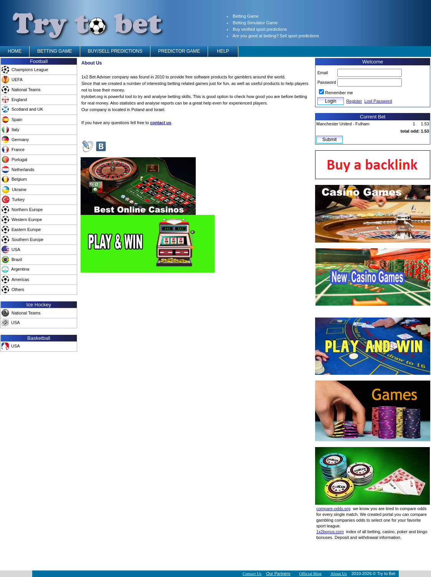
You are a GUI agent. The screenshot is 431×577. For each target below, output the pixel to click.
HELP (223, 51)
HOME (14, 51)
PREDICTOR (179, 51)
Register (354, 101)
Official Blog (310, 573)
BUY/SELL (115, 51)
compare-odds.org (333, 508)
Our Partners (278, 573)
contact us (160, 122)
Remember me (339, 92)
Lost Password (378, 101)
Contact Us (252, 573)
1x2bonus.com (330, 531)
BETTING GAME (54, 51)
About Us (338, 573)
